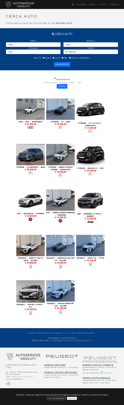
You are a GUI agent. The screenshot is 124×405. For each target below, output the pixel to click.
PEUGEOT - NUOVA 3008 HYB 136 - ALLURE (60, 304)
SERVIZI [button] (93, 4)
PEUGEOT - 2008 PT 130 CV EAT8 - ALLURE (30, 259)
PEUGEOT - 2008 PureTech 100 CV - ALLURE (60, 259)
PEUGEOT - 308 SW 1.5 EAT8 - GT (30, 305)
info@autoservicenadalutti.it (72, 340)
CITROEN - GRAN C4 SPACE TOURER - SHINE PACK (60, 168)
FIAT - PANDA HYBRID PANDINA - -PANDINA (60, 213)
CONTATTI (114, 4)
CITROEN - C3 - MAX (60, 121)
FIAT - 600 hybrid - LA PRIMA (30, 213)
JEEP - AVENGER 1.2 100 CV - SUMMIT (90, 214)
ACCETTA (72, 398)
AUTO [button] (103, 4)
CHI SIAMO (81, 4)
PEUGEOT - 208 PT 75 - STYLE (90, 258)
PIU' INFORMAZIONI (56, 398)
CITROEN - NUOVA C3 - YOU (90, 168)
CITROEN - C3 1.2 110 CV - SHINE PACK (90, 124)
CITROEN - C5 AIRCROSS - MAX (30, 167)
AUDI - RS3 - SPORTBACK (30, 121)
